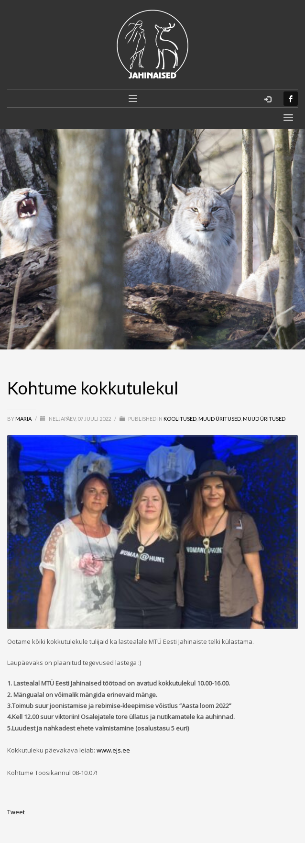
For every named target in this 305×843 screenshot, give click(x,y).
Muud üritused (219, 419)
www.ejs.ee (113, 750)
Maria (24, 419)
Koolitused (179, 419)
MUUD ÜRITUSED (264, 419)
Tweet (16, 812)
